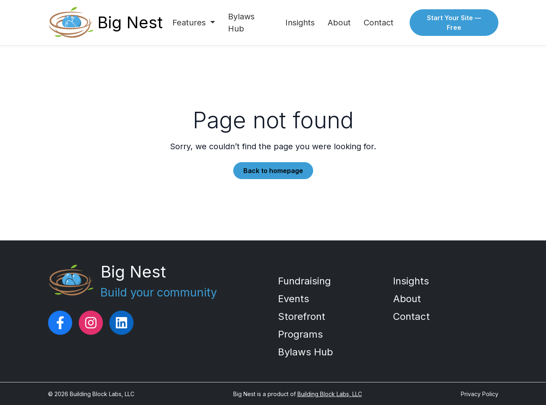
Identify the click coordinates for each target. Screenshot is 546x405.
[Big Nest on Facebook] (60, 323)
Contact (378, 22)
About (339, 22)
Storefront (301, 316)
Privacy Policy (479, 393)
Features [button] (190, 22)
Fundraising (304, 281)
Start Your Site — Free (454, 22)
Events (293, 299)
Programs (300, 334)
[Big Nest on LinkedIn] (121, 323)
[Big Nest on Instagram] (91, 323)
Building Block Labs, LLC (329, 393)
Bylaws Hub (241, 22)
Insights (300, 22)
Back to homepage (273, 171)
